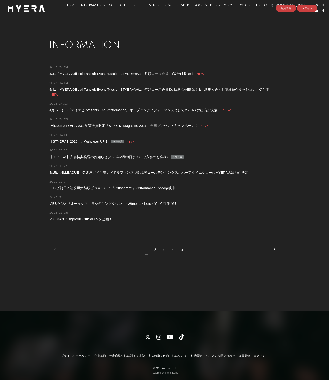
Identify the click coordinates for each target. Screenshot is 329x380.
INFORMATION (91, 13)
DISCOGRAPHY (175, 13)
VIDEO (153, 13)
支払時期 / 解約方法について (167, 355)
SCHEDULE (116, 13)
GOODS (198, 13)
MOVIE (228, 13)
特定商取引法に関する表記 (127, 355)
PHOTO (258, 13)
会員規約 (100, 355)
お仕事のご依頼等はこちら (286, 13)
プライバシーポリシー (76, 355)
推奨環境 (196, 355)
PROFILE (137, 13)
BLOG (214, 13)
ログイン (307, 26)
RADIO (243, 13)
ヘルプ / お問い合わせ (220, 355)
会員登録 (286, 26)
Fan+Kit (171, 368)
